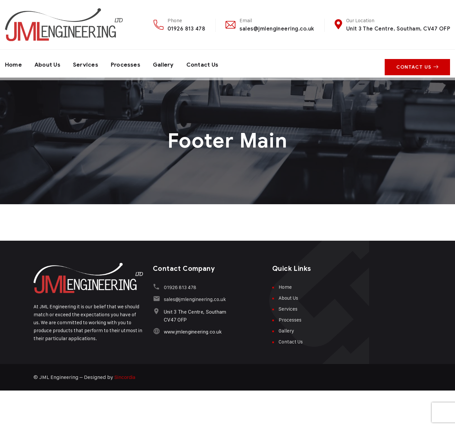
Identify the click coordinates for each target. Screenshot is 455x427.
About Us (49, 63)
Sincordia (125, 377)
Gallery (169, 63)
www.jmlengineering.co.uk (192, 332)
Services (88, 63)
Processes (129, 63)
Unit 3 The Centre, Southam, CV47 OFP (398, 29)
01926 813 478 (186, 29)
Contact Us (209, 63)
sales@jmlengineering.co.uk (276, 29)
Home (14, 63)
